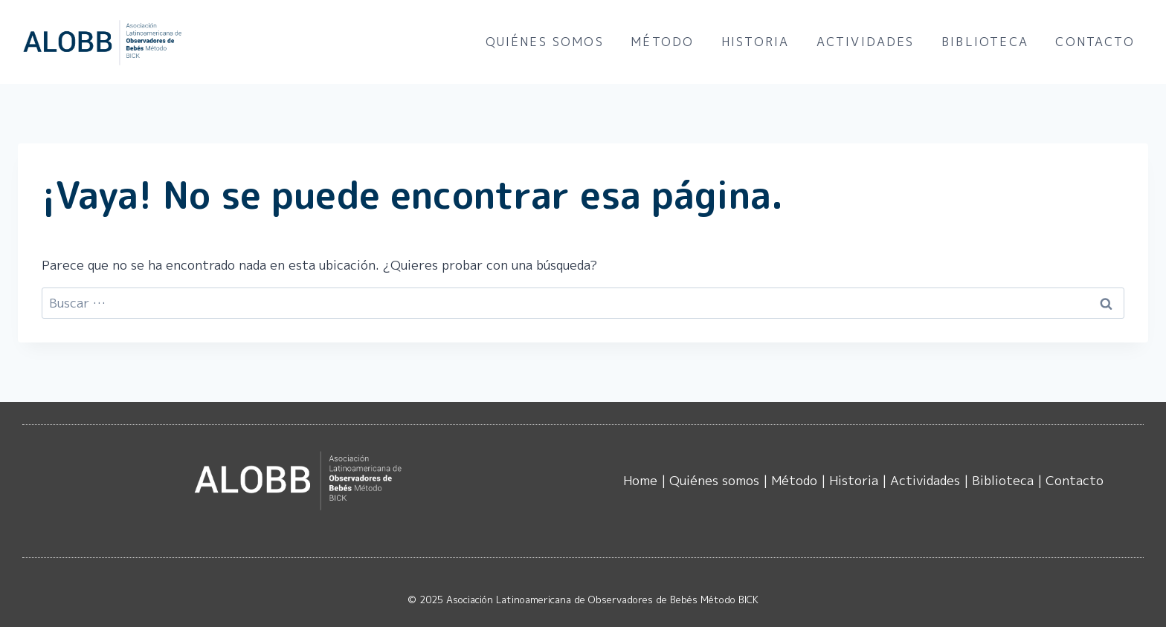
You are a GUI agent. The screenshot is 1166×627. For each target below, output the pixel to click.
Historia (755, 41)
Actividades (865, 41)
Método (662, 41)
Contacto (1094, 41)
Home (640, 480)
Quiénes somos (545, 41)
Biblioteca (984, 41)
